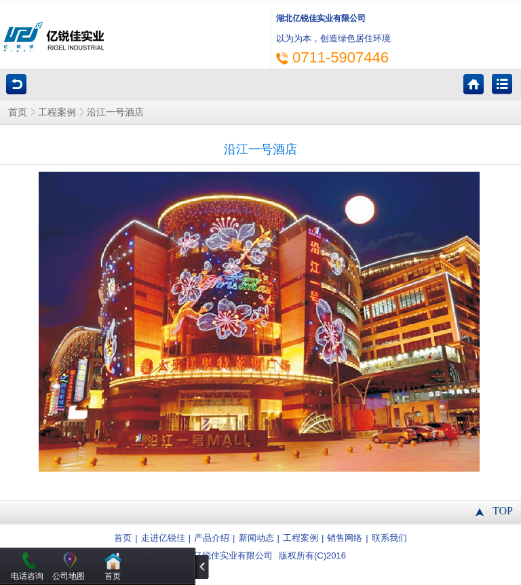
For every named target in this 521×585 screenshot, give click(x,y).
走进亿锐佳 (163, 538)
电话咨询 (27, 576)
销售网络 (344, 538)
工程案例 (57, 112)
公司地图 (68, 576)
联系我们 (389, 538)
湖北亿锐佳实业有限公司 (224, 556)
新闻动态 (256, 538)
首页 (17, 112)
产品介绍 (211, 538)
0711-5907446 (340, 57)
